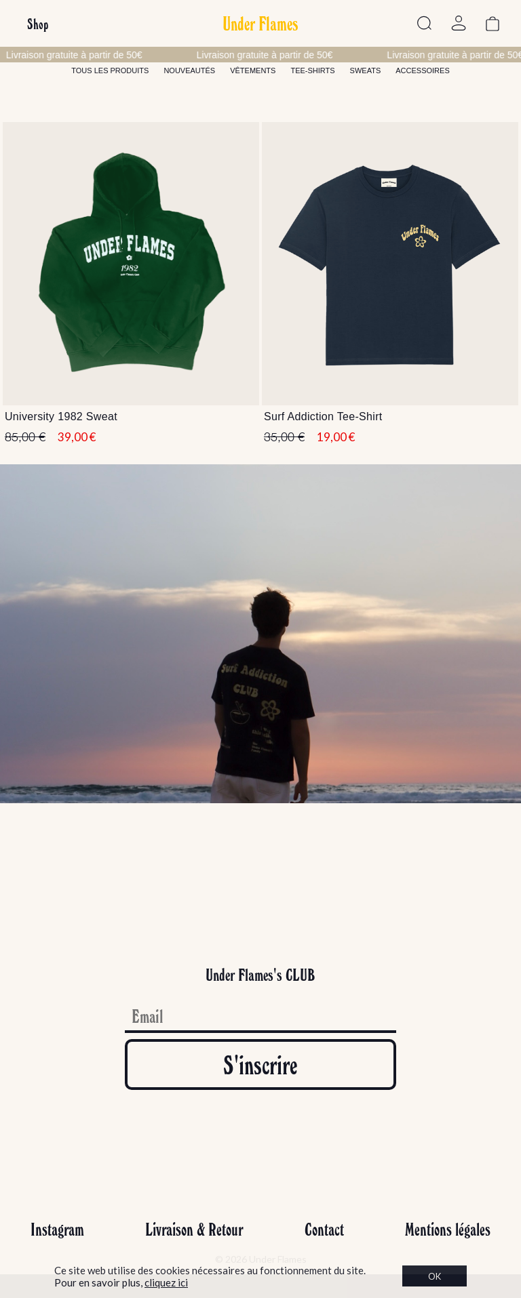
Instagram (57, 1229)
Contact (324, 1229)
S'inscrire (260, 1064)
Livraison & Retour (194, 1229)
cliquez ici (166, 1282)
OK (434, 1276)
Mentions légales (447, 1229)
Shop (37, 24)
